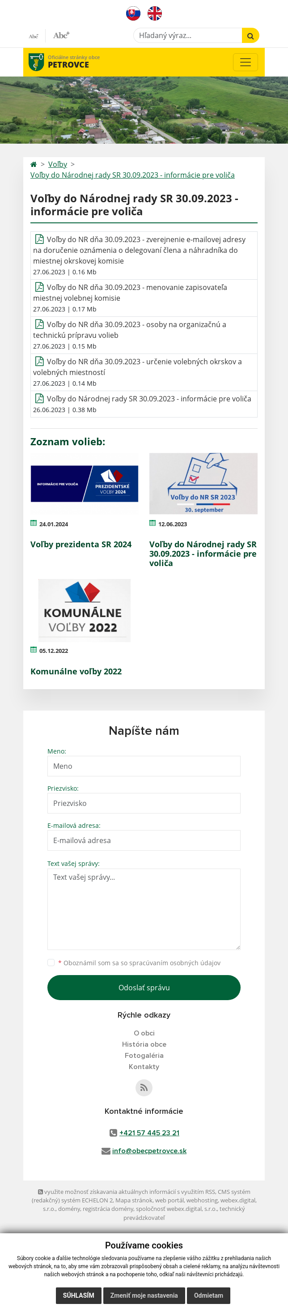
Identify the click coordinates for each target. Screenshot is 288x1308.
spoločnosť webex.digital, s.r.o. (176, 1209)
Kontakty (144, 1066)
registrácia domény (108, 1209)
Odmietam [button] (208, 1295)
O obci (144, 1033)
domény (69, 1209)
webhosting (202, 1200)
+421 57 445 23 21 (149, 1133)
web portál (169, 1200)
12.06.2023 (172, 524)
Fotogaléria (144, 1055)
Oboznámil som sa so (139, 963)
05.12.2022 (53, 651)
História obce (144, 1044)
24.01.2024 (53, 524)
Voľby (57, 164)
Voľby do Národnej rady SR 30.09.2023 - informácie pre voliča (132, 175)
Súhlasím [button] (78, 1295)
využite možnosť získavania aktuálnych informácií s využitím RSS (126, 1192)
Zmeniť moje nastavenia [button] (144, 1295)
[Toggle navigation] (245, 62)
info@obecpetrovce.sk (149, 1151)
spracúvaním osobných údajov (174, 963)
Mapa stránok (133, 1200)
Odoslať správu (144, 988)
